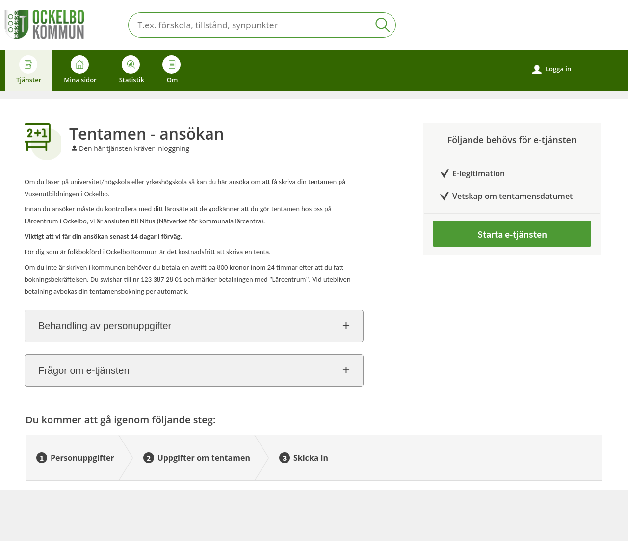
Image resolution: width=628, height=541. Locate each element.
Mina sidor (80, 69)
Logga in (551, 69)
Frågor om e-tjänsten (84, 370)
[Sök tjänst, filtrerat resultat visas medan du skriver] (262, 25)
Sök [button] (382, 25)
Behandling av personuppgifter (104, 325)
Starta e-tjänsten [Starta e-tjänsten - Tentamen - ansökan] (512, 234)
